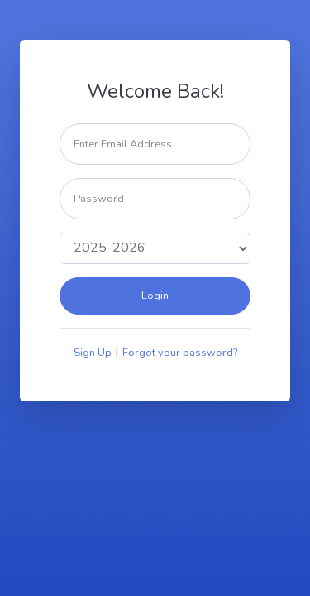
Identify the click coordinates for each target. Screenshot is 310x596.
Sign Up (93, 352)
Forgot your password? (179, 352)
